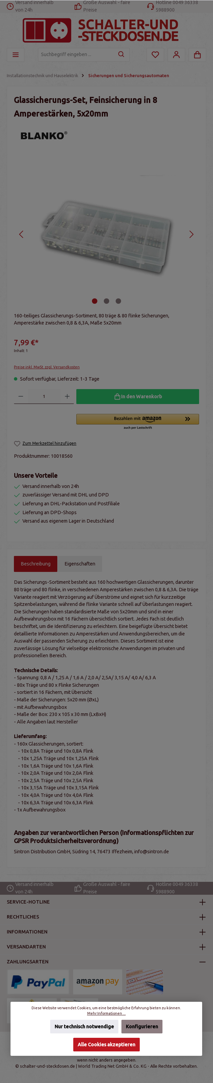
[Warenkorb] (197, 55)
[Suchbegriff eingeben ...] (76, 55)
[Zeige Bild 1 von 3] (94, 301)
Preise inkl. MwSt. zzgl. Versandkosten (47, 367)
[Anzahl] (44, 396)
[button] (137, 422)
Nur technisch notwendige (84, 1026)
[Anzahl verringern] (21, 396)
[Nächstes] (191, 234)
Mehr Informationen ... (106, 1013)
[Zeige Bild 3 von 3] (118, 301)
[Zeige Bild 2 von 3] (106, 301)
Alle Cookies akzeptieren (106, 1044)
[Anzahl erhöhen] (67, 396)
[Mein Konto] (176, 55)
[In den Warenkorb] (137, 396)
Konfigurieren (142, 1026)
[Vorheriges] (21, 234)
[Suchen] (122, 55)
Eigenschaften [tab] (79, 563)
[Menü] (15, 55)
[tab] (35, 564)
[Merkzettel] (155, 55)
